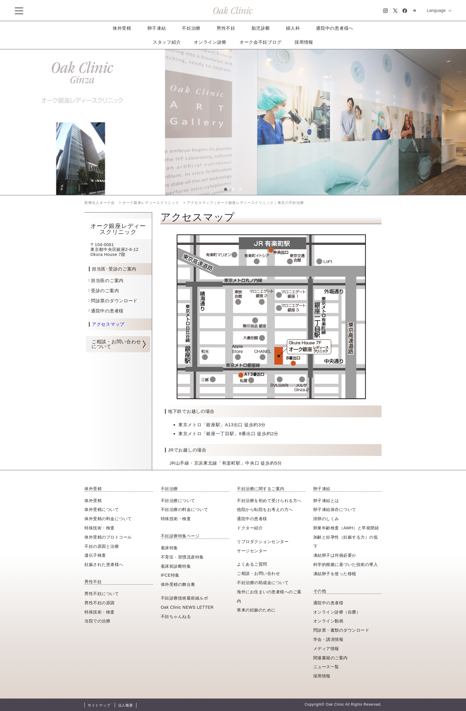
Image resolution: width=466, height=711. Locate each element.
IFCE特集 (170, 575)
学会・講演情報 (328, 639)
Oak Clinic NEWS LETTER (187, 607)
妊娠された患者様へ (103, 564)
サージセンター (252, 550)
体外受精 (122, 28)
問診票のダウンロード (114, 300)
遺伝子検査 (95, 555)
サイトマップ (99, 705)
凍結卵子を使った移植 (334, 573)
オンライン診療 (210, 42)
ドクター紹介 (250, 528)
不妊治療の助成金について (263, 582)
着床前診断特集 (176, 566)
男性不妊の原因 (99, 602)
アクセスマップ (108, 324)
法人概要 (125, 705)
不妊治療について (178, 500)
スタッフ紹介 (167, 42)
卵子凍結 (156, 28)
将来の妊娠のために (256, 610)
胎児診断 (260, 28)
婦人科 (293, 28)
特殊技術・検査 (99, 528)
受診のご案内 (105, 290)
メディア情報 (326, 648)
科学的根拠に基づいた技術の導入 (345, 564)
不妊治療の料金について (184, 509)
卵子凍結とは (326, 500)
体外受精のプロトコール (108, 537)
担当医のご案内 (107, 280)
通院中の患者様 (107, 310)
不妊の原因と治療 (101, 546)
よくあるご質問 (252, 564)
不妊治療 (191, 28)
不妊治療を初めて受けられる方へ (269, 500)
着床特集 (169, 547)
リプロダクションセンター (263, 541)
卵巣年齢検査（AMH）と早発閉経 (346, 528)
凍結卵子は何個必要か (334, 555)
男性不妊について (101, 593)
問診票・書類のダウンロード (341, 630)
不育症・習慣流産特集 (182, 557)
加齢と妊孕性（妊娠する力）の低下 (345, 542)
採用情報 (304, 42)
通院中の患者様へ (334, 28)
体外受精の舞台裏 (178, 584)
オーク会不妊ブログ (260, 42)
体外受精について (101, 509)
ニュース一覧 (326, 666)
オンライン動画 (328, 621)
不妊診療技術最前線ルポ (184, 598)
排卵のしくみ (326, 518)
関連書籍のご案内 (330, 657)
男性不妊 (226, 28)
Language (436, 10)
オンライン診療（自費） (337, 612)
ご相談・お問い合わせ (258, 573)
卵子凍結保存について (334, 509)
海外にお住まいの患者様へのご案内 (269, 596)
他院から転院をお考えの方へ (265, 509)
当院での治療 (97, 621)
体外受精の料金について (108, 518)
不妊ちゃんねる (176, 616)
